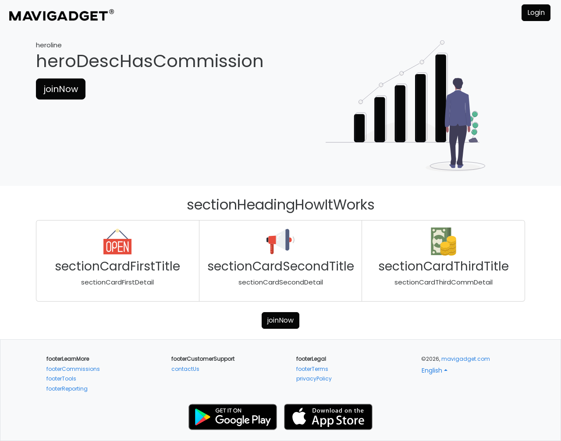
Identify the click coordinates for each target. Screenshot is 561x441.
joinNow (60, 89)
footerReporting (67, 388)
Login (536, 12)
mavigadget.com (465, 359)
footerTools (61, 378)
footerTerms (312, 369)
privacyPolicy (314, 378)
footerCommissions (73, 369)
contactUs (185, 369)
